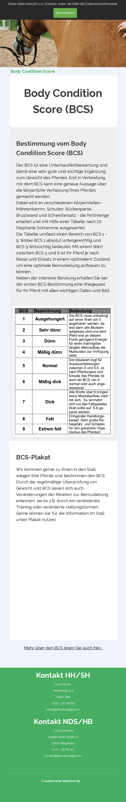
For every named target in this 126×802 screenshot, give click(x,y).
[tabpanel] (63, 101)
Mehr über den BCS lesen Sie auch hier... (63, 647)
